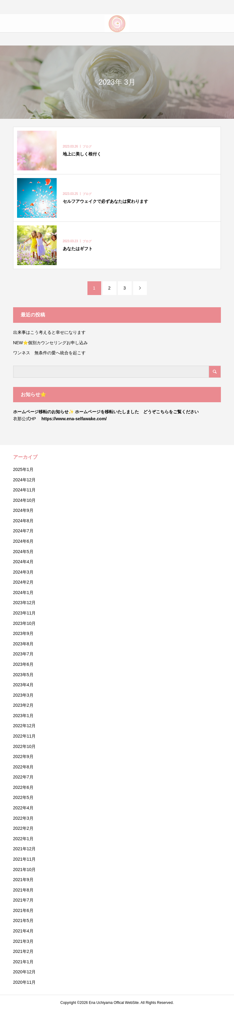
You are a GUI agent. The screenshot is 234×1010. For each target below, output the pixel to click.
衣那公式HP (24, 418)
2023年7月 (23, 653)
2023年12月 (24, 602)
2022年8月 (23, 766)
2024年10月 (24, 500)
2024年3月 (23, 572)
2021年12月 (24, 848)
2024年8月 (23, 520)
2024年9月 (23, 510)
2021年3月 (23, 941)
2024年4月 (23, 561)
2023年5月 (23, 674)
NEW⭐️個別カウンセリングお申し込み (52, 342)
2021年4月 (23, 930)
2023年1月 (23, 715)
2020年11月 (24, 982)
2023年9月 (23, 633)
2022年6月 (23, 787)
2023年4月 (23, 684)
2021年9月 (23, 879)
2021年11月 (24, 859)
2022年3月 (23, 818)
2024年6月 (23, 541)
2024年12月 (24, 479)
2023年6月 (23, 664)
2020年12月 (24, 971)
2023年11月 (24, 613)
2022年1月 (23, 838)
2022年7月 (23, 777)
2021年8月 (23, 890)
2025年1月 (23, 469)
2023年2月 (23, 705)
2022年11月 (24, 736)
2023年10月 (24, 623)
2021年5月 (23, 920)
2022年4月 (23, 807)
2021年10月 (24, 869)
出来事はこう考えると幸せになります (49, 332)
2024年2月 (23, 582)
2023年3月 (23, 695)
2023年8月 (23, 643)
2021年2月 (23, 951)
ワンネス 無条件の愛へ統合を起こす (49, 352)
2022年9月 (23, 756)
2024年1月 (23, 592)
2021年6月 (23, 910)
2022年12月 (24, 725)
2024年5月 (23, 551)
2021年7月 (23, 900)
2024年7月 (23, 530)
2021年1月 (23, 961)
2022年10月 (24, 746)
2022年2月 (23, 828)
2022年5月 (23, 797)
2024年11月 (24, 489)
